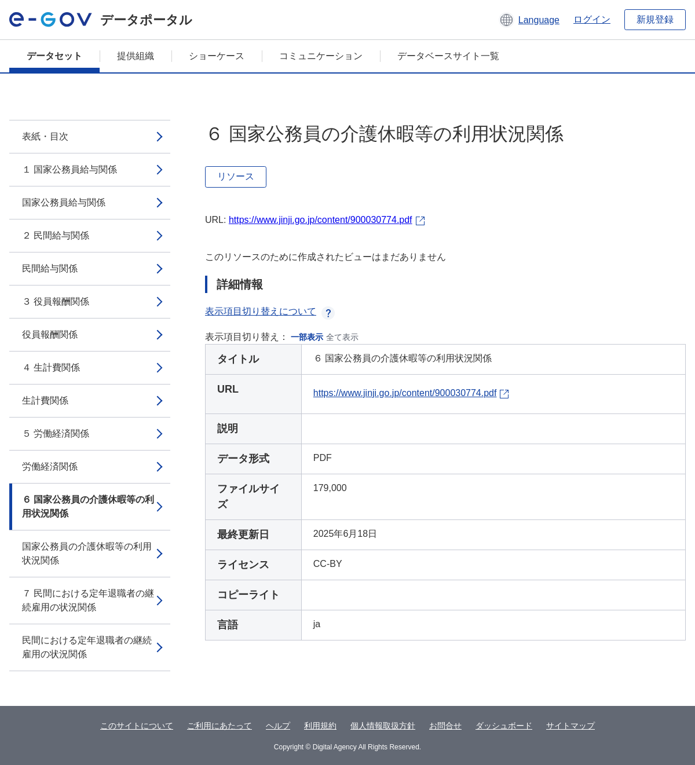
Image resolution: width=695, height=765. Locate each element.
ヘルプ (278, 725)
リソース (235, 176)
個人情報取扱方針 (382, 725)
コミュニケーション (321, 56)
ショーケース (216, 56)
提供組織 (135, 56)
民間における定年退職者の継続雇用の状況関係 (87, 647)
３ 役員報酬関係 (55, 301)
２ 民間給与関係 (55, 235)
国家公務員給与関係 (63, 202)
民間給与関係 (50, 268)
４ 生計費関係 (51, 367)
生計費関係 (45, 400)
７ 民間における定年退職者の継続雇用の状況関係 (88, 600)
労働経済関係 (50, 466)
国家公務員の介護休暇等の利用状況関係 (87, 553)
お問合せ (445, 725)
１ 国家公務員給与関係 (69, 169)
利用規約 (320, 725)
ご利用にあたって (219, 725)
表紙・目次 (45, 136)
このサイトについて (136, 725)
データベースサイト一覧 (448, 56)
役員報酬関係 (50, 334)
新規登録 (655, 19)
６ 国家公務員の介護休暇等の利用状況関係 (88, 506)
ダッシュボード (503, 725)
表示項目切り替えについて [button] (270, 311)
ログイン (591, 19)
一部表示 (307, 337)
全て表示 (342, 337)
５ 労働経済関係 (55, 433)
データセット (54, 56)
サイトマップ (570, 725)
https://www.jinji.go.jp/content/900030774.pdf (320, 220)
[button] (529, 19)
